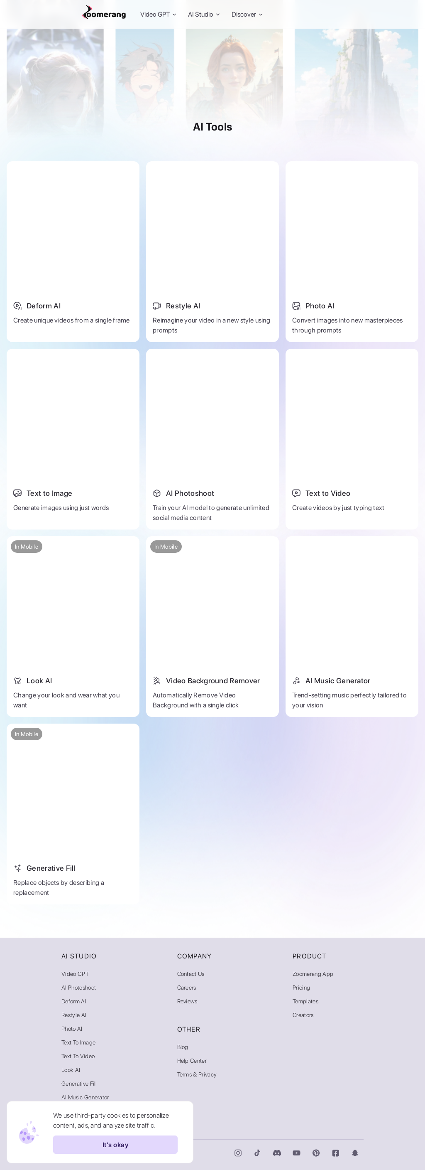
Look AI (70, 1070)
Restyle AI (73, 1015)
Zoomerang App (313, 973)
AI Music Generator (85, 1097)
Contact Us (191, 973)
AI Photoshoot (78, 987)
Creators (303, 1015)
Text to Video (78, 1056)
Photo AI (72, 1028)
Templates (305, 1001)
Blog (182, 1047)
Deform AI (73, 1001)
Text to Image (78, 1042)
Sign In (306, 14)
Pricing (301, 987)
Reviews (187, 1001)
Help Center (192, 1060)
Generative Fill (79, 1083)
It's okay (115, 1145)
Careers (186, 987)
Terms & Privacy (197, 1074)
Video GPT (75, 973)
